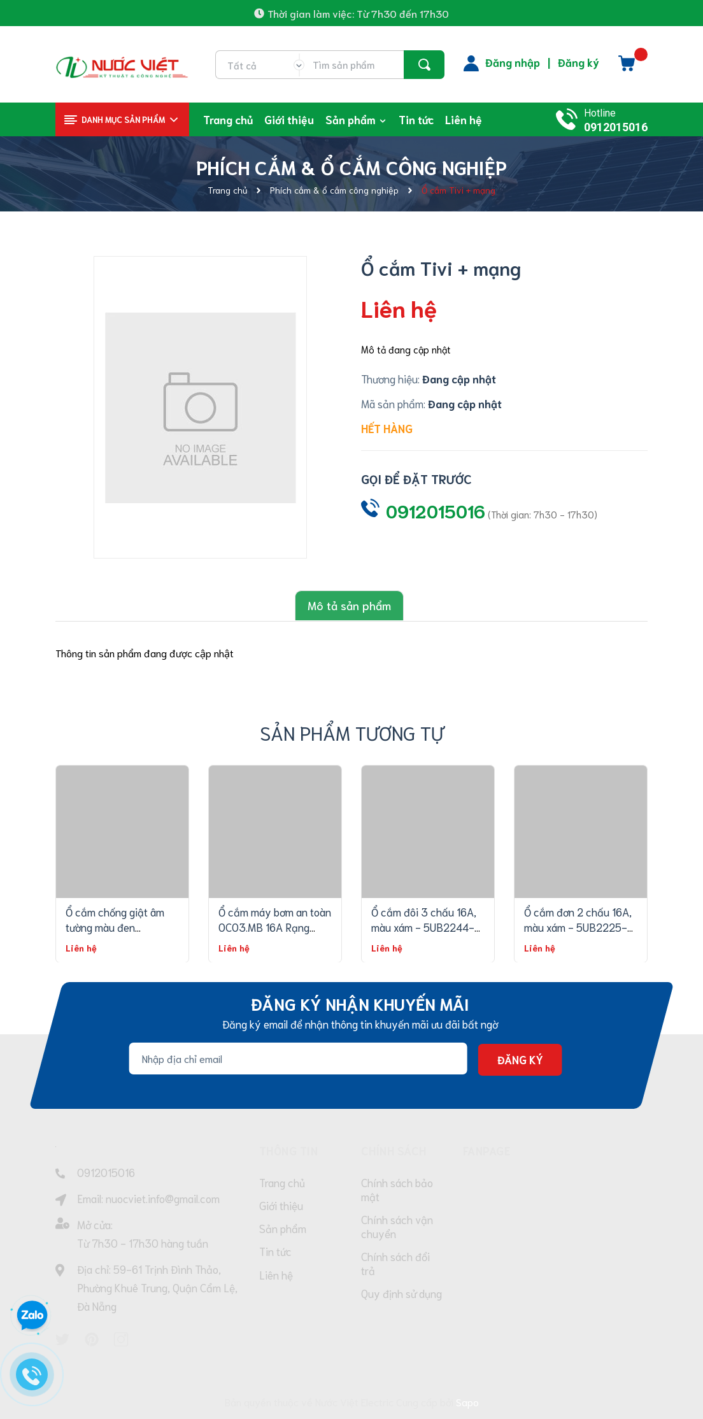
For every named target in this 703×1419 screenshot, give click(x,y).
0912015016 (616, 127)
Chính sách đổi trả (395, 1266)
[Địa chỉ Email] (298, 1057)
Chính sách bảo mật (397, 1190)
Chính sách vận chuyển (397, 1228)
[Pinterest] (92, 1337)
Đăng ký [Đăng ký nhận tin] (520, 1059)
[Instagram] (121, 1337)
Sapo (467, 1399)
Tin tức (275, 1255)
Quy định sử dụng (401, 1297)
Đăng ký (578, 62)
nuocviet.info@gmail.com (163, 1197)
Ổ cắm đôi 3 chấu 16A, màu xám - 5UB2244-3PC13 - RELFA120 (423, 924)
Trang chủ (282, 1183)
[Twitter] (62, 1337)
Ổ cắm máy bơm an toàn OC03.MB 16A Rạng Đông (274, 924)
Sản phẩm (282, 1231)
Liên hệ (276, 1280)
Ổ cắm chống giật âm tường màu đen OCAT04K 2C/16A (115, 924)
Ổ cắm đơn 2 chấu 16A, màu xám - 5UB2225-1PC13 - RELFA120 (578, 924)
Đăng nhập (512, 62)
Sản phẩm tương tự (352, 730)
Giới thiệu (281, 1207)
